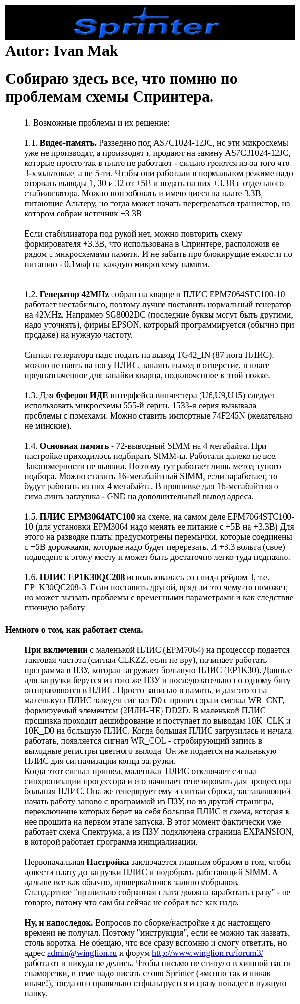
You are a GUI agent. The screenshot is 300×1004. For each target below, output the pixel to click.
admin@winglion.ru (82, 953)
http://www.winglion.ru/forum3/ (207, 953)
